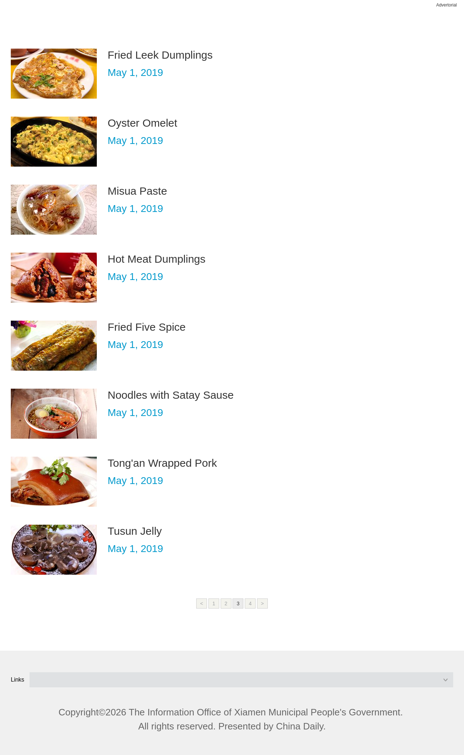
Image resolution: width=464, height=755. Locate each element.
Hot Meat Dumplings (157, 259)
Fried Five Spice (147, 327)
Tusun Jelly (135, 531)
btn (439, 24)
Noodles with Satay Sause (171, 395)
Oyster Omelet (142, 123)
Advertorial (446, 5)
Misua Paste (137, 191)
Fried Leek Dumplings (160, 55)
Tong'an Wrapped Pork (162, 463)
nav (24, 24)
